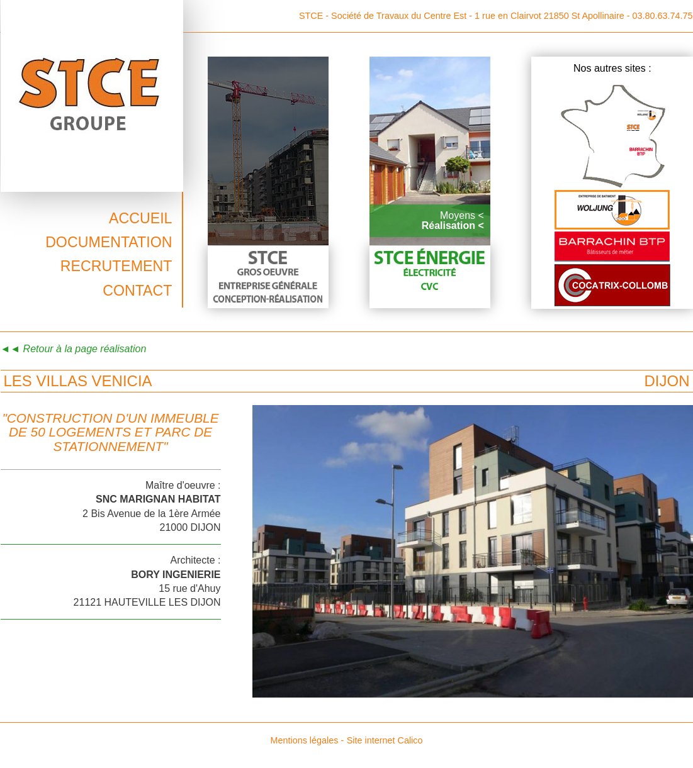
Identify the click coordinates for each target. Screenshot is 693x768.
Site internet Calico (385, 740)
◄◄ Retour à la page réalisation (74, 348)
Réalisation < (453, 225)
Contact (137, 290)
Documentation (108, 242)
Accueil (140, 218)
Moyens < (462, 215)
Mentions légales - (307, 740)
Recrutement (116, 266)
